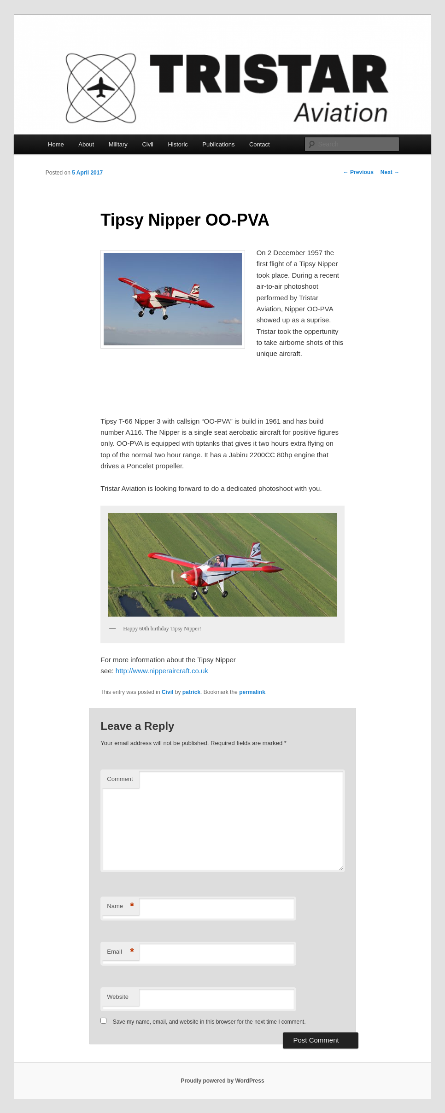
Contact (259, 144)
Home (56, 144)
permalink (252, 692)
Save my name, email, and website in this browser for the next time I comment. (209, 1022)
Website (118, 996)
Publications (218, 144)
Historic (177, 144)
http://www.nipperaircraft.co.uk (162, 671)
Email (120, 952)
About (86, 144)
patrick (191, 692)
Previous (358, 172)
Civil (147, 144)
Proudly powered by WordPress (222, 1081)
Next (390, 172)
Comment (120, 778)
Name (120, 906)
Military (118, 144)
